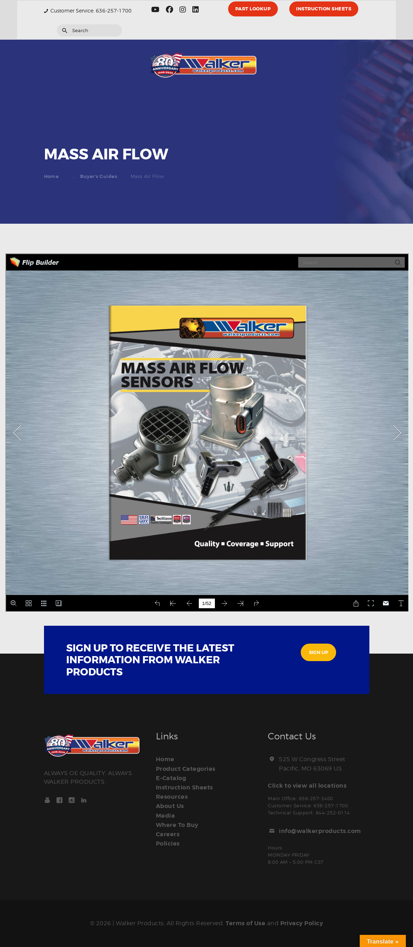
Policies (168, 843)
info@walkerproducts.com (320, 831)
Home (51, 176)
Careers (168, 834)
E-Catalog (171, 778)
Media (165, 815)
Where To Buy (177, 824)
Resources (172, 796)
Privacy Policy (301, 923)
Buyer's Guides (98, 176)
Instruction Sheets (184, 787)
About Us (170, 806)
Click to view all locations (307, 785)
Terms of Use (245, 923)
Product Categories (186, 769)
